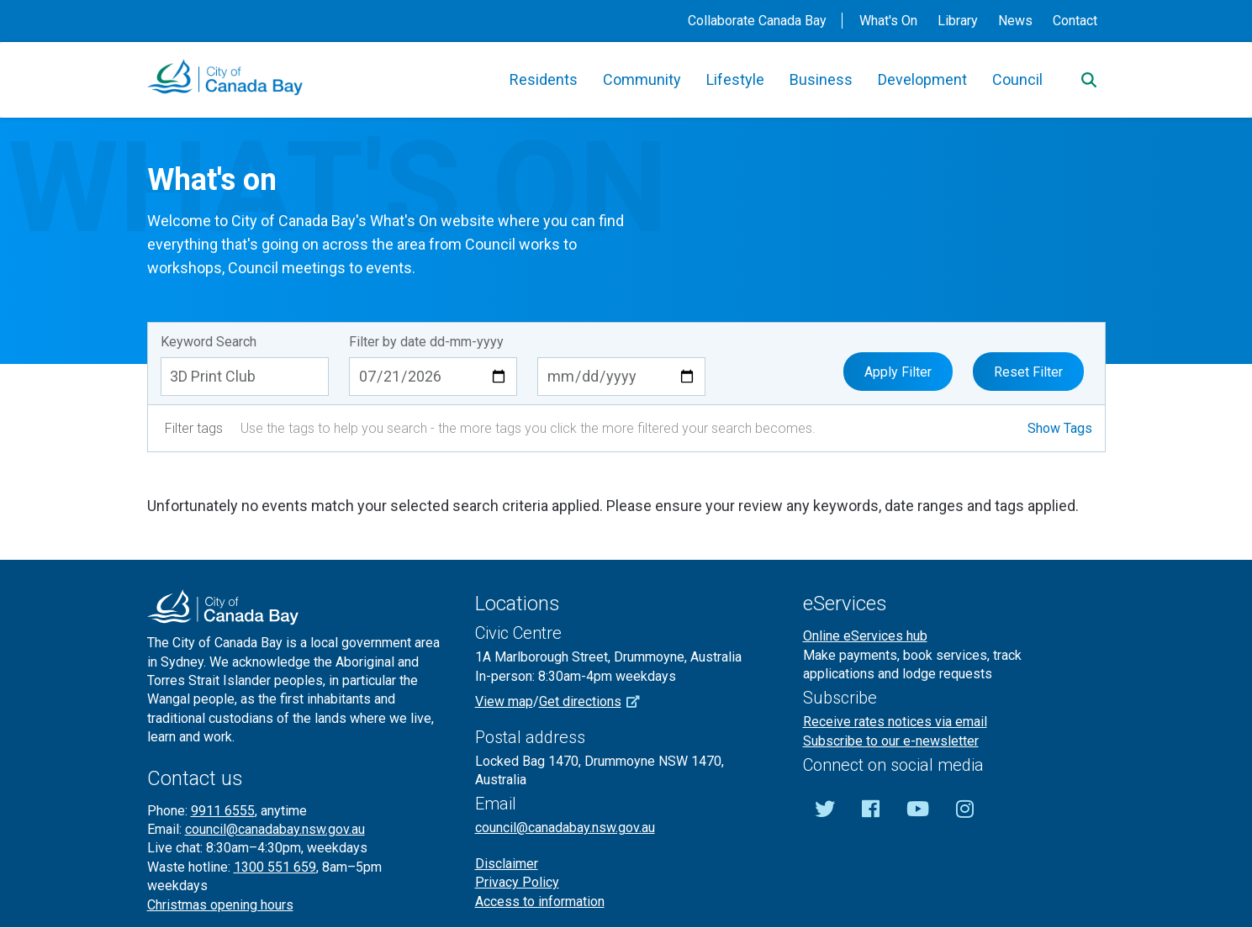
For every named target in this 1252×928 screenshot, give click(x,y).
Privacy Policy (517, 882)
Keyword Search (208, 342)
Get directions (595, 701)
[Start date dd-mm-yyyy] (433, 376)
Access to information (540, 902)
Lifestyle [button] (735, 79)
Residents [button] (544, 79)
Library (958, 21)
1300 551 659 (275, 867)
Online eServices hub (865, 636)
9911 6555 (223, 811)
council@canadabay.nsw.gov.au (275, 829)
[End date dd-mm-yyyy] (621, 376)
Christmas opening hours (220, 905)
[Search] (1088, 79)
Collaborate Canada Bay (757, 21)
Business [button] (821, 79)
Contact (1075, 21)
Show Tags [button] (1059, 428)
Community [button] (642, 79)
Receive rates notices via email (895, 722)
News (1015, 21)
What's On (888, 21)
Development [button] (922, 79)
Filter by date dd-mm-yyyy (426, 342)
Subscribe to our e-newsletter (891, 741)
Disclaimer (506, 864)
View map (504, 701)
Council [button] (1017, 79)
